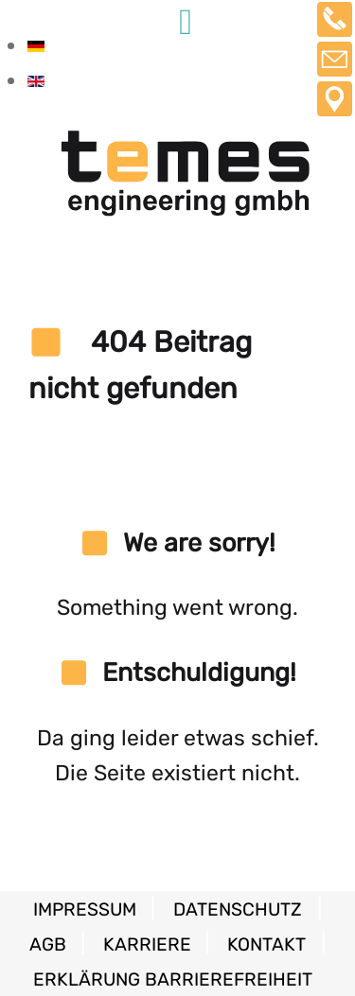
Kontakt (266, 944)
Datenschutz (237, 909)
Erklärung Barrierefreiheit (172, 979)
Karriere (149, 944)
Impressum (87, 909)
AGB (50, 944)
